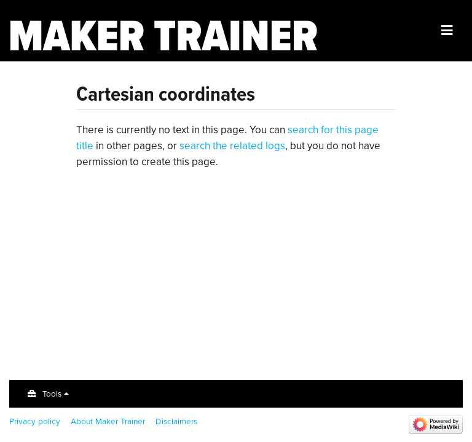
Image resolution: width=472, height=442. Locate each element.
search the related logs (232, 145)
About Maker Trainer (108, 421)
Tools (51, 393)
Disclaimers (176, 421)
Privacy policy (34, 421)
